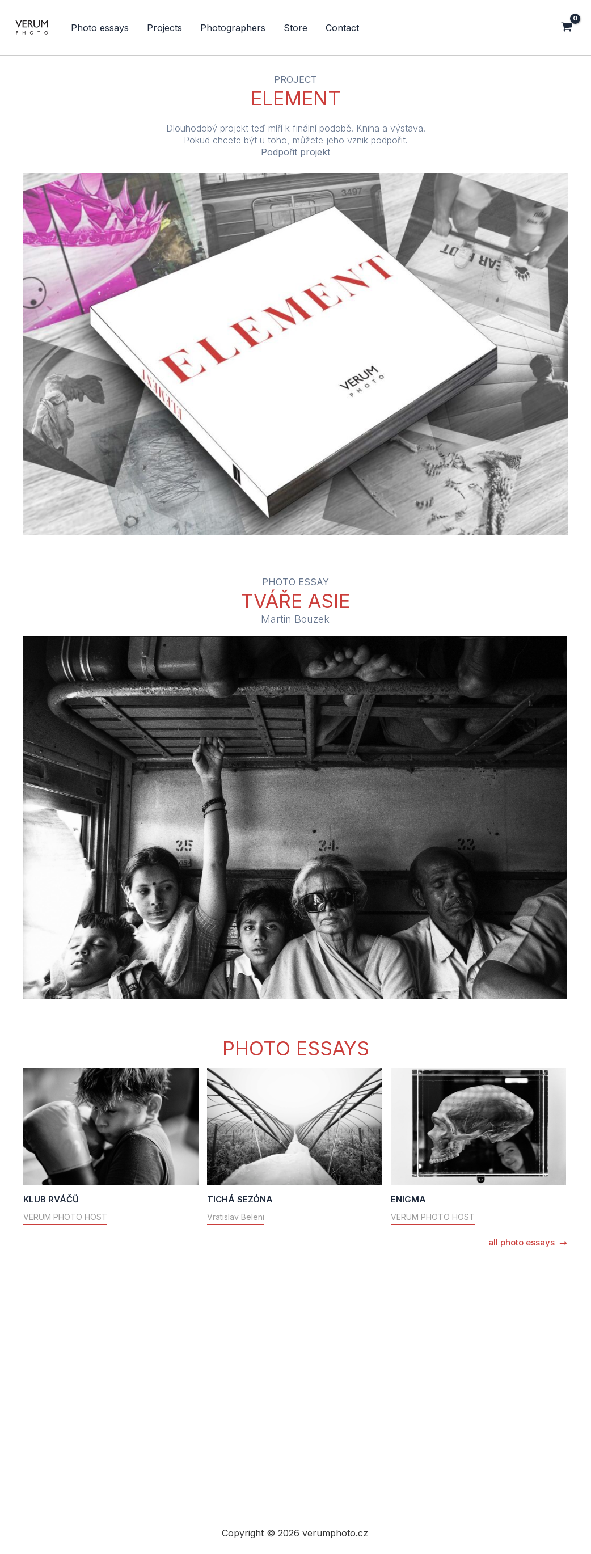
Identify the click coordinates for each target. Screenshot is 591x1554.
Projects (164, 27)
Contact (342, 27)
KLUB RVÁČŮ (51, 1199)
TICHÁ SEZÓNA (168, 1275)
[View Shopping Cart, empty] (571, 28)
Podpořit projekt (295, 152)
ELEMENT (296, 98)
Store (295, 27)
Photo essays (100, 27)
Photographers (232, 27)
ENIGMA (122, 1421)
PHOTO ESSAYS (295, 1048)
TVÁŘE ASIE (295, 601)
